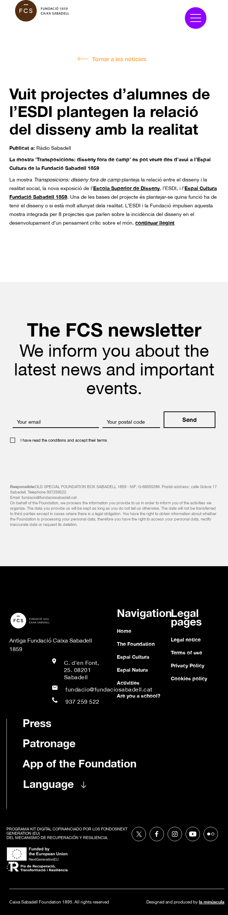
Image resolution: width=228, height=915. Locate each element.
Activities (128, 683)
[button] (196, 18)
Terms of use (186, 652)
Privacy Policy (187, 665)
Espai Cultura (133, 657)
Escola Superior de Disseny (126, 188)
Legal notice (186, 639)
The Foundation (136, 644)
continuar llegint (154, 223)
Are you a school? (138, 696)
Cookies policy (189, 678)
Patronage (49, 743)
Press (37, 723)
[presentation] (64, 461)
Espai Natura (132, 670)
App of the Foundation (80, 763)
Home (124, 631)
